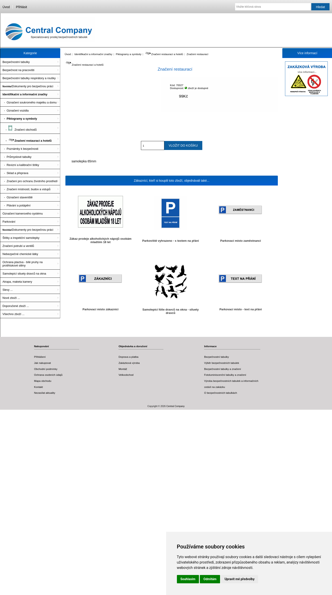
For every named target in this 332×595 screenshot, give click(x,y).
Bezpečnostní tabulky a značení (222, 368)
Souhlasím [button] (188, 579)
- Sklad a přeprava (15, 173)
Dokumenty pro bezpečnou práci (27, 86)
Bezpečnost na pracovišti (18, 70)
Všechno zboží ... (13, 314)
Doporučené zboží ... (15, 306)
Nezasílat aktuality (44, 392)
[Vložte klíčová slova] (273, 6)
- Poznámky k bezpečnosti (20, 148)
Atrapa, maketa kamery (17, 281)
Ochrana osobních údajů (48, 374)
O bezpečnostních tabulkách (220, 392)
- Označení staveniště (17, 197)
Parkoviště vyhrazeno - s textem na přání (170, 240)
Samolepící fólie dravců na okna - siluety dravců (171, 311)
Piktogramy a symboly (128, 54)
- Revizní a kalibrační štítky (20, 165)
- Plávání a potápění (16, 205)
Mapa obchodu (42, 380)
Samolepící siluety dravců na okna (24, 273)
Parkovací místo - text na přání (240, 309)
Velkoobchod (125, 374)
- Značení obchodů (19, 128)
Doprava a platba (128, 356)
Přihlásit (21, 7)
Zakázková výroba (129, 362)
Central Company (175, 406)
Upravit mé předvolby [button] (239, 579)
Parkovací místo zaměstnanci (240, 240)
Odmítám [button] (209, 579)
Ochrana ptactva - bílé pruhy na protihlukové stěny (22, 263)
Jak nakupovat (42, 362)
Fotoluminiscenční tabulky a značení (225, 374)
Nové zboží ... (11, 298)
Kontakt (38, 386)
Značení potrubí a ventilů (18, 246)
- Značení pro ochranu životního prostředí (30, 181)
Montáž (122, 368)
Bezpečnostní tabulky (16, 62)
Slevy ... (7, 289)
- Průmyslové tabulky (16, 157)
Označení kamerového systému (22, 213)
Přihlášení (40, 356)
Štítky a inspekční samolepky (20, 237)
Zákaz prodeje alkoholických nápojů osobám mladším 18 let (100, 240)
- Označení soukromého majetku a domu (29, 102)
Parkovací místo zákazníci (100, 309)
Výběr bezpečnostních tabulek (221, 362)
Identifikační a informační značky (93, 54)
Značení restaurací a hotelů (164, 54)
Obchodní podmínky (46, 368)
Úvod (6, 7)
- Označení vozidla (15, 110)
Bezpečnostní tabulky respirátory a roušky (29, 78)
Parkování (8, 221)
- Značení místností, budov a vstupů (26, 189)
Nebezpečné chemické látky (20, 254)
